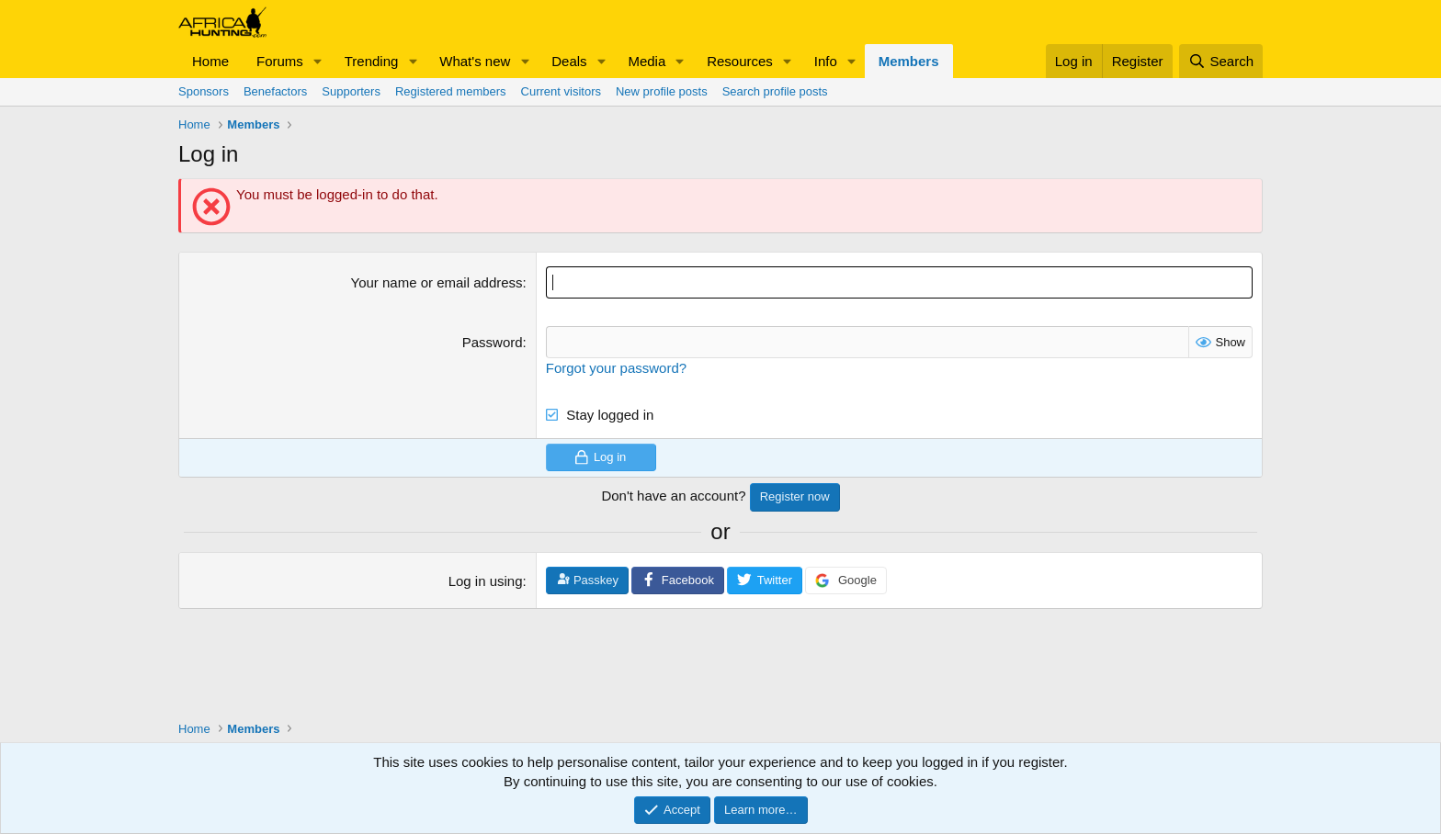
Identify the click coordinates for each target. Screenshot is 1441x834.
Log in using (485, 581)
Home (210, 61)
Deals (568, 61)
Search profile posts (775, 91)
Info (825, 61)
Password (492, 342)
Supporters (351, 91)
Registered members (450, 91)
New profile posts (662, 91)
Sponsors (203, 91)
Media (646, 61)
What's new (474, 61)
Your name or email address (437, 282)
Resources (740, 61)
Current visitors (561, 91)
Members (909, 61)
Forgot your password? (616, 368)
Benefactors (275, 91)
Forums (279, 61)
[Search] (1221, 61)
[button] (318, 61)
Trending (372, 61)
